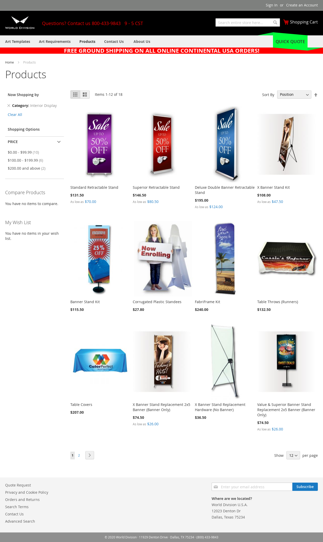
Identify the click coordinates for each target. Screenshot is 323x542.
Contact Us (14, 514)
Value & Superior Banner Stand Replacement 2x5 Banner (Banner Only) (286, 409)
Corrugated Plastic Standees (157, 301)
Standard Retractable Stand (94, 187)
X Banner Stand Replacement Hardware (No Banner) (220, 407)
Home (10, 62)
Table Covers (81, 404)
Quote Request (18, 485)
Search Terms (17, 506)
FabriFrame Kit (207, 301)
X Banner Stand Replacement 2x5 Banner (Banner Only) (161, 407)
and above (28, 168)
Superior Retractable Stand (156, 187)
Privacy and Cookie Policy (26, 492)
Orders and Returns (22, 499)
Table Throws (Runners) (277, 301)
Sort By (268, 94)
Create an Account (302, 5)
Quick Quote (290, 41)
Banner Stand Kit (85, 301)
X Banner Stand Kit (273, 187)
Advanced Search (20, 521)
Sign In (272, 5)
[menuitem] (141, 41)
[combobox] (248, 22)
